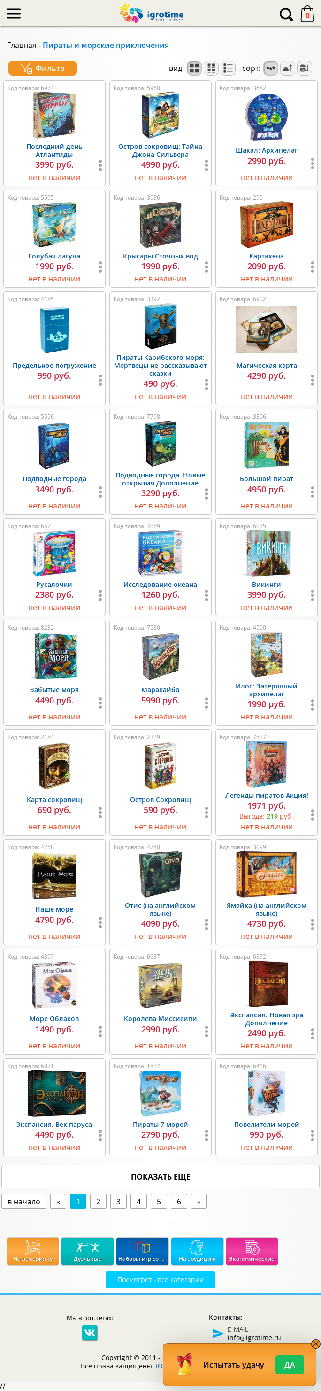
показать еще (161, 1177)
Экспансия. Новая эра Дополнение (266, 1019)
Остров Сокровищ (160, 800)
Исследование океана (160, 584)
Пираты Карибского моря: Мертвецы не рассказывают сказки (160, 365)
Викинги (266, 584)
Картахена (266, 256)
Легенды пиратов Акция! (266, 795)
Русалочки (54, 584)
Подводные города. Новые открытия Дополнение (160, 479)
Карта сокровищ (54, 800)
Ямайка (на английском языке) (266, 909)
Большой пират (266, 479)
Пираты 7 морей (160, 1124)
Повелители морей (266, 1124)
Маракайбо (160, 690)
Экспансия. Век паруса (54, 1124)
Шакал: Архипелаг (267, 150)
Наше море (54, 909)
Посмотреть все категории (160, 1279)
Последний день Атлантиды (54, 150)
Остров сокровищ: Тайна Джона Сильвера (160, 150)
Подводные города (54, 479)
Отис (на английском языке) (160, 909)
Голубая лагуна (54, 256)
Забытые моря (54, 690)
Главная (22, 45)
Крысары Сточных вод (160, 256)
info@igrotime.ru (254, 1337)
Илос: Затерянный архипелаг (267, 690)
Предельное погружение (54, 365)
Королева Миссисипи (160, 1019)
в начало (24, 1201)
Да (289, 1365)
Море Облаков (54, 1019)
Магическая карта (267, 365)
